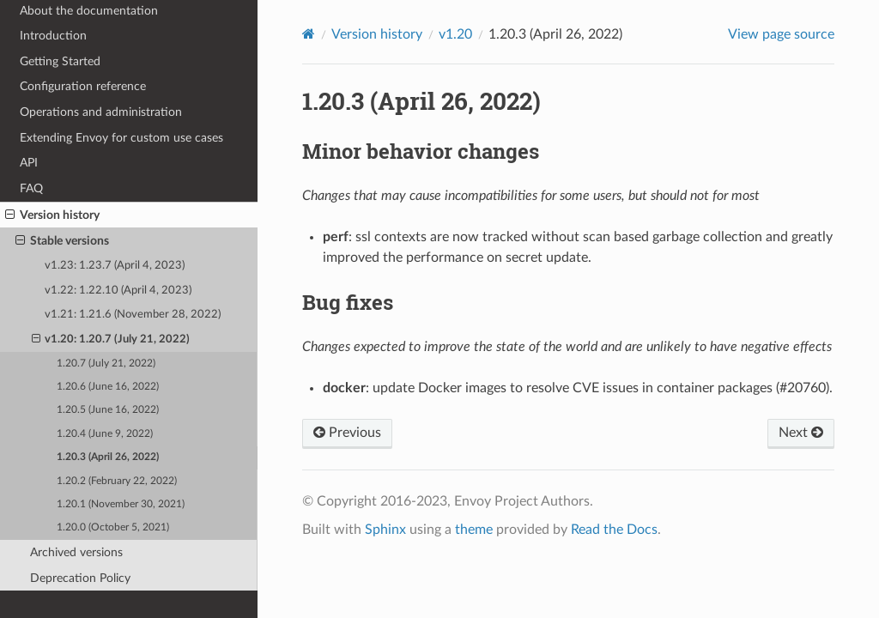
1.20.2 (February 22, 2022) (117, 481)
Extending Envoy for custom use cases (121, 137)
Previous (347, 432)
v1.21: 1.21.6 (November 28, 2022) (133, 314)
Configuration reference (83, 86)
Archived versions (76, 552)
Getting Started (60, 61)
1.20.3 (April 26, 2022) (108, 457)
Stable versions (62, 241)
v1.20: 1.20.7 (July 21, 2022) (111, 340)
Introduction (53, 35)
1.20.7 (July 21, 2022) (106, 363)
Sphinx (385, 529)
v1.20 (455, 34)
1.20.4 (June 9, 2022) (105, 434)
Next (801, 432)
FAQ (31, 188)
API (29, 162)
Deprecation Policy (80, 578)
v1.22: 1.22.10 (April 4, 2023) (118, 290)
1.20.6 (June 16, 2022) (108, 386)
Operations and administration (101, 112)
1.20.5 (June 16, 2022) (108, 410)
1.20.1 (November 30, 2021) (121, 504)
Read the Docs (614, 529)
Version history (52, 215)
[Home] (308, 34)
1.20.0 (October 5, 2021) (113, 527)
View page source (781, 34)
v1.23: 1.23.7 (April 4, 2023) (115, 265)
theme (474, 529)
